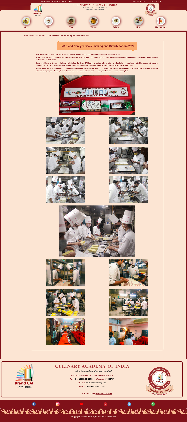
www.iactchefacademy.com (95, 383)
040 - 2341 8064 (65, 1)
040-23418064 (78, 379)
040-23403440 (90, 379)
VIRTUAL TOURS (155, 2)
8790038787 (109, 379)
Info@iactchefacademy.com (48, 1)
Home (26, 36)
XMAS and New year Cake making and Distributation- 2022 (68, 36)
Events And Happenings (38, 36)
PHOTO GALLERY (139, 2)
